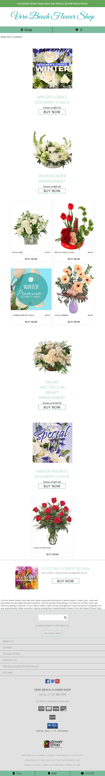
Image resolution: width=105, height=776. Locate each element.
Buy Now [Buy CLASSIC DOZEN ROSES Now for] (52, 554)
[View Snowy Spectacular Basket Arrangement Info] (52, 353)
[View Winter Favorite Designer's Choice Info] (52, 442)
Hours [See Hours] (87, 773)
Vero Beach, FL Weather (37, 760)
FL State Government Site (66, 760)
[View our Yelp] (57, 682)
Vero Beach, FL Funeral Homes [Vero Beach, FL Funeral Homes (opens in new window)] (37, 755)
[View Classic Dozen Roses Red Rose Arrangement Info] (52, 522)
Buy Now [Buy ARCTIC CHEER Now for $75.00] (31, 259)
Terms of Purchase (53, 765)
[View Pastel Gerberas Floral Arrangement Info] (73, 289)
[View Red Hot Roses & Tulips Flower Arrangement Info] (73, 226)
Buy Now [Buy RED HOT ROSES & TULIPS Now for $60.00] (74, 259)
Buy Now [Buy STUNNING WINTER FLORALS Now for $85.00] (31, 322)
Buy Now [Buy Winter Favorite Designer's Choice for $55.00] (52, 486)
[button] (52, 726)
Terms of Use (73, 765)
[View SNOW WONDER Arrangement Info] (52, 147)
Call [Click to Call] (17, 773)
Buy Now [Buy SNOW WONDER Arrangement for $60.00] (52, 190)
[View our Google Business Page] (52, 682)
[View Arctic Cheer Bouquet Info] (31, 226)
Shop (26, 29)
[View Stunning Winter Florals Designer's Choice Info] (31, 289)
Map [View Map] (52, 773)
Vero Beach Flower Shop (52, 16)
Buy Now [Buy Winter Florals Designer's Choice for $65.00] (52, 112)
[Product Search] (53, 617)
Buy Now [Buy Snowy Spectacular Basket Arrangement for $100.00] (52, 407)
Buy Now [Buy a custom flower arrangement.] (65, 581)
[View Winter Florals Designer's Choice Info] (52, 68)
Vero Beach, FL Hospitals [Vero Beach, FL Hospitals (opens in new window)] (70, 755)
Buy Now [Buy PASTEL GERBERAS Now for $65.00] (74, 322)
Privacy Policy (33, 765)
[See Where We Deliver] (52, 633)
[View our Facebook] (47, 682)
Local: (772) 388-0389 (52, 694)
